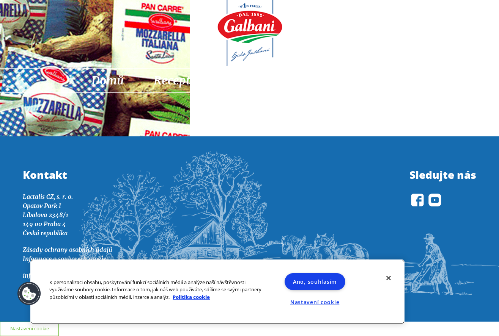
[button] (29, 293)
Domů (107, 80)
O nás (393, 80)
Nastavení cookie (29, 328)
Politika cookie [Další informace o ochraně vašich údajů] (191, 297)
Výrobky (326, 80)
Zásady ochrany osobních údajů (67, 249)
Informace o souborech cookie (64, 259)
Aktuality (250, 80)
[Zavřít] (388, 278)
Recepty (175, 80)
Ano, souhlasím (315, 281)
